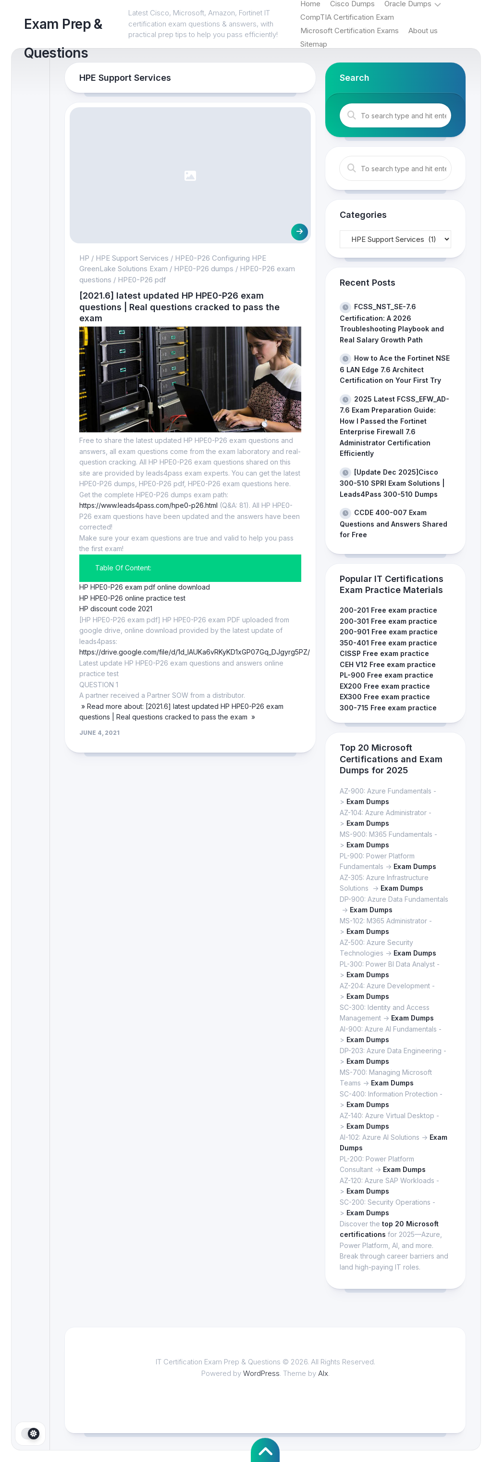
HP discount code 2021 (115, 609)
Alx (323, 1373)
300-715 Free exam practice (388, 708)
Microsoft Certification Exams (349, 30)
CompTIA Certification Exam (347, 17)
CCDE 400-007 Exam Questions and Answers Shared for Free (393, 523)
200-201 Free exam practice (388, 610)
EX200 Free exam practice (385, 686)
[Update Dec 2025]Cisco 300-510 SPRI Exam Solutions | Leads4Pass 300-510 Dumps (392, 483)
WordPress (261, 1373)
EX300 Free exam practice (385, 697)
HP (84, 258)
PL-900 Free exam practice (386, 675)
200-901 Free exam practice (389, 632)
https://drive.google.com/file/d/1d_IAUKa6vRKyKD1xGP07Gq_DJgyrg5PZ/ (194, 652)
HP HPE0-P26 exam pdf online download (144, 587)
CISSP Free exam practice (384, 653)
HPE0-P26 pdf (142, 279)
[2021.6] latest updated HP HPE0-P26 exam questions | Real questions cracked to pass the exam (179, 306)
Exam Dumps (367, 801)
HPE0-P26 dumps (204, 268)
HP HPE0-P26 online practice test (132, 598)
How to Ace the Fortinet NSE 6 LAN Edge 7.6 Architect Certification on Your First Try (395, 369)
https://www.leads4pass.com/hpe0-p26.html (148, 505)
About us (423, 30)
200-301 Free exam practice (388, 621)
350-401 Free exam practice (388, 643)
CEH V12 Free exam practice (388, 664)
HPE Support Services (132, 258)
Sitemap (313, 44)
